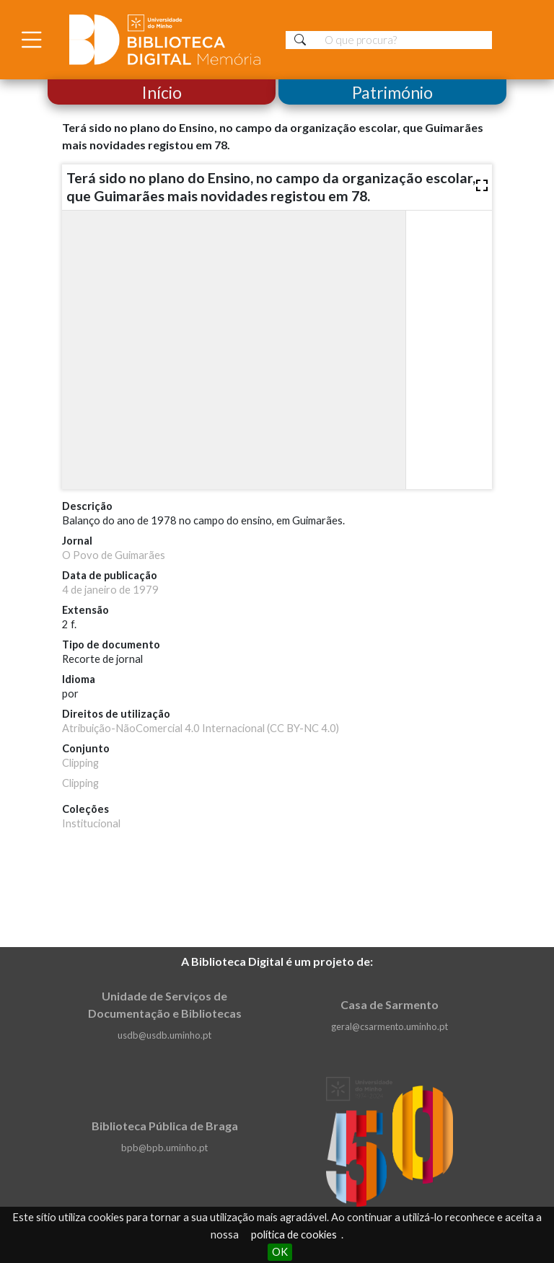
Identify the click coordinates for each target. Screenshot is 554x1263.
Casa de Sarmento (389, 1004)
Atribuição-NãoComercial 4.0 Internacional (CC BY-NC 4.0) (200, 728)
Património (392, 92)
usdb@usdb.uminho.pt (164, 1035)
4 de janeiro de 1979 (110, 590)
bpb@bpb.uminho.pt (164, 1147)
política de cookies (294, 1234)
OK (280, 1252)
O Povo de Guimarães (113, 555)
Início (162, 92)
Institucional (91, 823)
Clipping (80, 763)
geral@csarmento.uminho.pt (389, 1026)
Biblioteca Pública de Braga (165, 1125)
